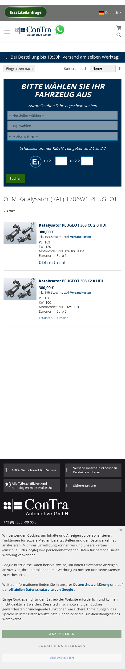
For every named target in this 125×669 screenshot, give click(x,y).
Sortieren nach (75, 68)
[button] (110, 12)
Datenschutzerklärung (91, 584)
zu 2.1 (49, 161)
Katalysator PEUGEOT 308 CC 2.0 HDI (72, 225)
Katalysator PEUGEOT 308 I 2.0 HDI (71, 281)
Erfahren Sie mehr (53, 262)
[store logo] (33, 30)
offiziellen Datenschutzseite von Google (41, 589)
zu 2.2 (75, 161)
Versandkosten (80, 237)
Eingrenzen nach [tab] (19, 68)
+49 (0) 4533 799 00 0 (20, 522)
